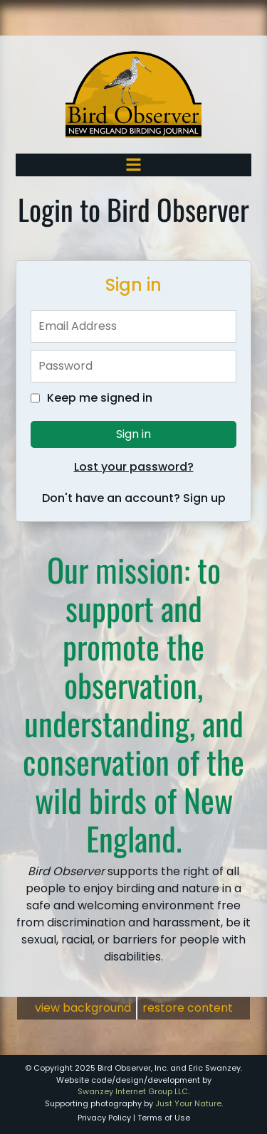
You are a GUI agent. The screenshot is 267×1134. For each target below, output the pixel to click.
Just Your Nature (188, 1103)
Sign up (204, 498)
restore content (187, 1008)
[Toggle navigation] (133, 164)
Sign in (133, 434)
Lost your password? (134, 467)
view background (83, 1008)
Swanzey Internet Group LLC (133, 1091)
